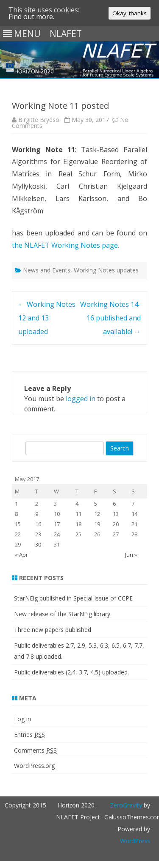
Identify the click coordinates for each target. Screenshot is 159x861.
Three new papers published (52, 630)
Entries (29, 735)
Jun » (131, 554)
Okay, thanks (129, 13)
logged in (80, 398)
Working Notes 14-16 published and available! (110, 318)
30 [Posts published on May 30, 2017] (38, 544)
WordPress (135, 841)
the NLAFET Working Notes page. (65, 245)
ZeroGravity (126, 805)
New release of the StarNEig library (62, 614)
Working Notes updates (106, 270)
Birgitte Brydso (38, 120)
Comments (35, 750)
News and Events (46, 270)
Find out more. (31, 16)
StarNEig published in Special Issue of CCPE (73, 598)
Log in (22, 719)
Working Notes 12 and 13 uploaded (46, 318)
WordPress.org (34, 766)
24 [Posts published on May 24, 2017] (57, 534)
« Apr (21, 554)
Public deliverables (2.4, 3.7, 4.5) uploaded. (71, 672)
